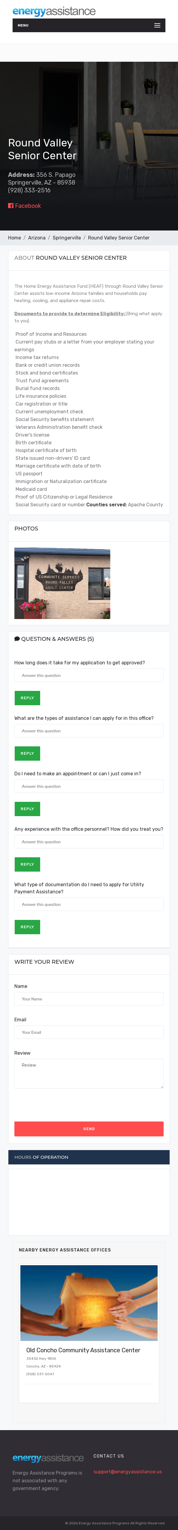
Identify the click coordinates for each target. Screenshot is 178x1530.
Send (89, 1129)
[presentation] (59, 1105)
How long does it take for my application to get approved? (79, 663)
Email (20, 1019)
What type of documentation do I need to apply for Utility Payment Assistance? (79, 888)
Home (14, 238)
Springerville (67, 238)
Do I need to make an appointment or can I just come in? (77, 773)
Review (22, 1053)
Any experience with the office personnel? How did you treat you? (88, 829)
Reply (27, 698)
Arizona (37, 238)
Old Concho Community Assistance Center (83, 1350)
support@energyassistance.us (127, 1472)
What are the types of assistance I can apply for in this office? (84, 718)
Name (20, 986)
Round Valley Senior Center (119, 238)
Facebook (24, 205)
